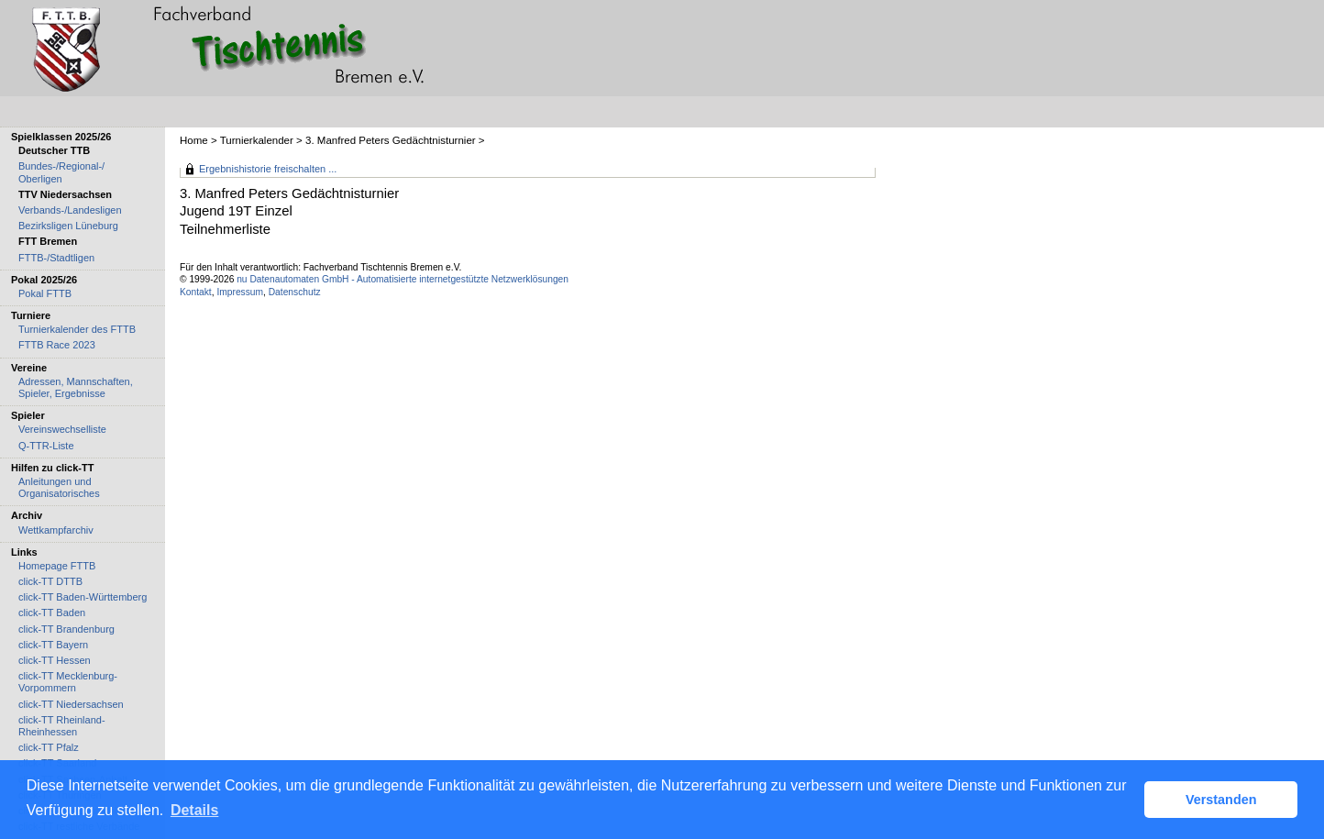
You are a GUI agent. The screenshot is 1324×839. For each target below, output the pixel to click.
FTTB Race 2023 (56, 344)
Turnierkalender (256, 140)
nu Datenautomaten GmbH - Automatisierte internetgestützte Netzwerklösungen (402, 279)
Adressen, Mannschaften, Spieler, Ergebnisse (75, 387)
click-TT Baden (51, 612)
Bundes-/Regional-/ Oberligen (61, 171)
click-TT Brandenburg (66, 629)
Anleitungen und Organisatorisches (59, 487)
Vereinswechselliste (62, 429)
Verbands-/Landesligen (70, 209)
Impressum (239, 292)
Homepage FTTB (56, 565)
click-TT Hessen (54, 660)
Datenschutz (295, 292)
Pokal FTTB (45, 293)
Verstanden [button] (1221, 799)
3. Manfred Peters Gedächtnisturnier (390, 140)
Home (194, 140)
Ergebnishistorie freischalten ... (268, 168)
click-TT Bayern (53, 644)
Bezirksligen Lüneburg (68, 225)
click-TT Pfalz (48, 747)
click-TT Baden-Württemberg (82, 596)
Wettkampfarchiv (56, 529)
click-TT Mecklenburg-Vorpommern (67, 681)
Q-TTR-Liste (46, 445)
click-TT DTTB (50, 581)
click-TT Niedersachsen (71, 704)
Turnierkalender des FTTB (77, 329)
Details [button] (194, 810)
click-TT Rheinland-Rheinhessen (61, 725)
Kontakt (196, 292)
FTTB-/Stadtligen (56, 257)
